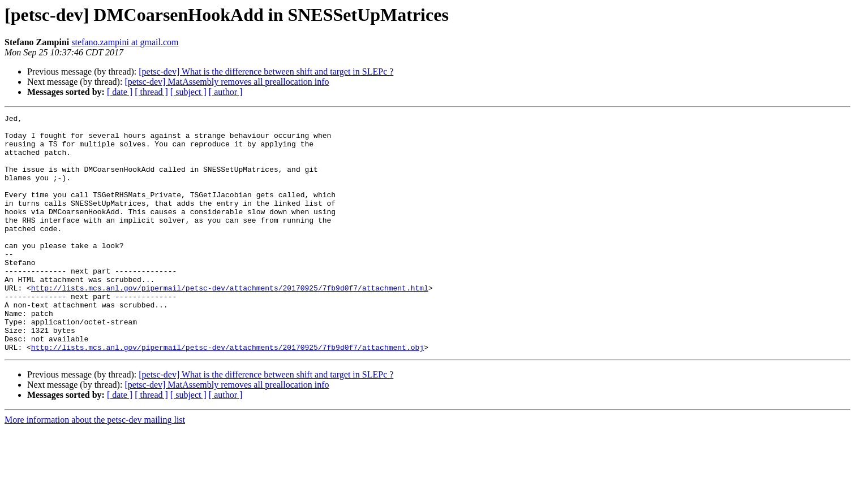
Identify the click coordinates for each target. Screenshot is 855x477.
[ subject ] (188, 92)
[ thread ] (151, 92)
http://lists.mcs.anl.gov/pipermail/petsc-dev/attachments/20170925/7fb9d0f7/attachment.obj (227, 394)
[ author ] (226, 92)
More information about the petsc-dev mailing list (95, 467)
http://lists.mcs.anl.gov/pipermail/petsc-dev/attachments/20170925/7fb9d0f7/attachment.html (229, 323)
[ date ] (119, 92)
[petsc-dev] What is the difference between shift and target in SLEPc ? (266, 71)
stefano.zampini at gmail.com (124, 42)
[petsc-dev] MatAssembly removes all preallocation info (226, 81)
